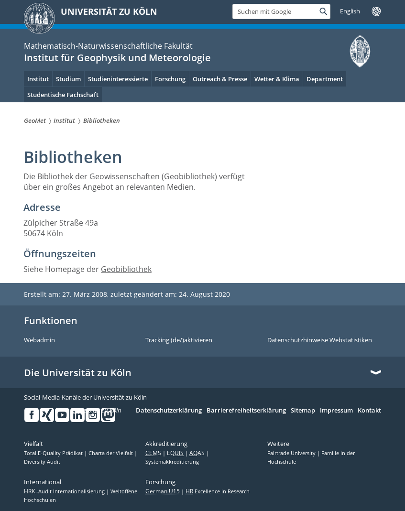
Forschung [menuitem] (170, 79)
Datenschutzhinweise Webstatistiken (319, 340)
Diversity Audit (42, 461)
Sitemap (303, 410)
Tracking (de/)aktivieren (178, 340)
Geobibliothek (189, 176)
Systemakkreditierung (172, 461)
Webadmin (39, 340)
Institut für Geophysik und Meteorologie (117, 57)
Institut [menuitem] (38, 79)
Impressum (336, 410)
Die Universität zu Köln (77, 373)
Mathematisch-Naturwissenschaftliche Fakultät (108, 46)
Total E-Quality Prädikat (54, 453)
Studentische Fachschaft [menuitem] (63, 94)
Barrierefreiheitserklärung (246, 410)
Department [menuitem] (324, 79)
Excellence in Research (218, 491)
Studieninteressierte (118, 79)
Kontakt (369, 410)
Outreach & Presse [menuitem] (220, 79)
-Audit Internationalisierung (65, 491)
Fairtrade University (292, 453)
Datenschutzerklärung (169, 410)
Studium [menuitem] (68, 79)
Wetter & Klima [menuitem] (276, 79)
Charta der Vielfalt (111, 453)
